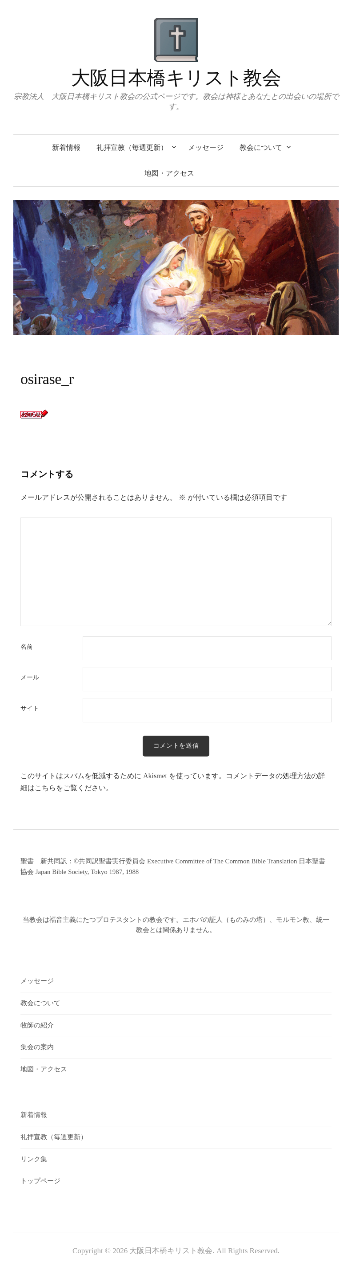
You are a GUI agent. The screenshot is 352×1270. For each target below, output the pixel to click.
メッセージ (206, 147)
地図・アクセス (169, 173)
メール (29, 677)
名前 (26, 647)
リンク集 (33, 1159)
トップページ (40, 1180)
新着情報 (66, 147)
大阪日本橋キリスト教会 (176, 77)
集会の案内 (37, 1046)
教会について (261, 147)
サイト (29, 709)
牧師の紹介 (37, 1025)
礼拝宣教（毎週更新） (132, 147)
